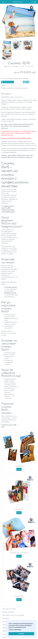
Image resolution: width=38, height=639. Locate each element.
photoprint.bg (17, 2)
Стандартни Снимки (19, 66)
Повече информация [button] (15, 629)
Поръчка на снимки (9, 609)
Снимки (9, 66)
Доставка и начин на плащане (13, 615)
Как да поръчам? (8, 612)
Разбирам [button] (21, 633)
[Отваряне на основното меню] (3, 2)
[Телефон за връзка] (32, 2)
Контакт (5, 618)
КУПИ (26, 82)
